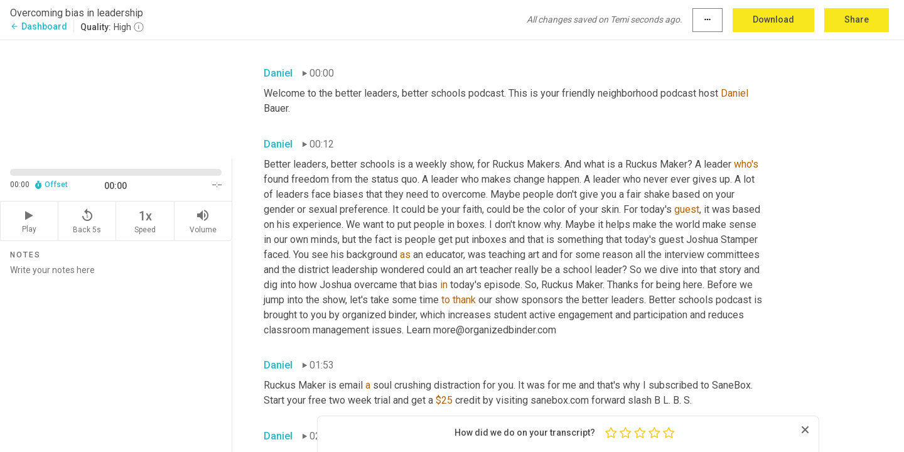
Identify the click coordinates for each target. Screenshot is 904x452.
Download (773, 19)
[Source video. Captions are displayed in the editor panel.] (116, 98)
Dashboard (38, 26)
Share (856, 19)
